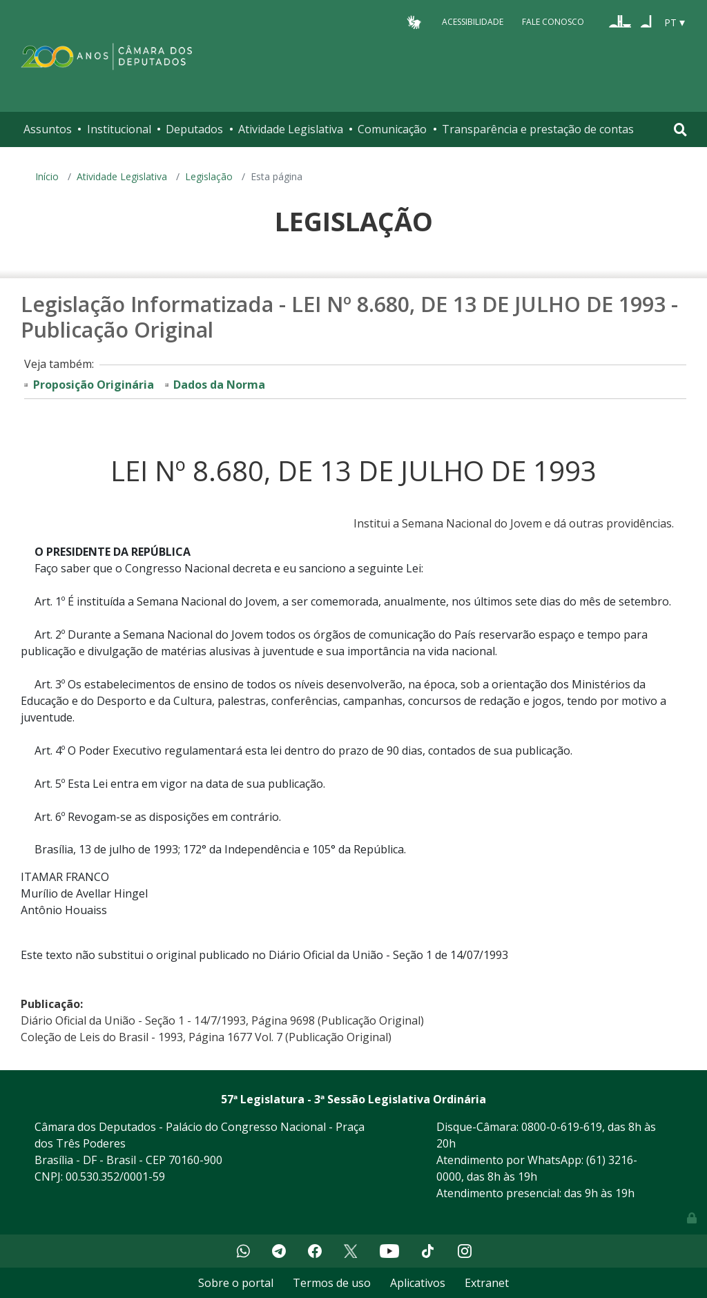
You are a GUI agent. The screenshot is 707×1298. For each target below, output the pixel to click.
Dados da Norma (219, 384)
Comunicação (392, 129)
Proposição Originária (93, 384)
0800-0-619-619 (561, 1126)
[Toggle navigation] (680, 129)
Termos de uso (332, 1282)
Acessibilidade (472, 22)
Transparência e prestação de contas (538, 129)
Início (47, 176)
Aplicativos (417, 1282)
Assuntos (47, 129)
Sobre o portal (235, 1282)
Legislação (209, 176)
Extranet (487, 1282)
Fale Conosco (553, 22)
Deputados (194, 129)
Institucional (119, 129)
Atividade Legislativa (290, 129)
